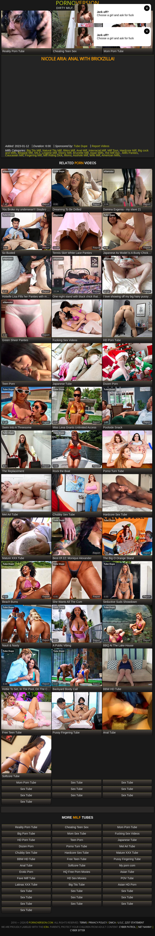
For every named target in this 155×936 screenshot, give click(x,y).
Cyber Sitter (77, 930)
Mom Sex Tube (76, 833)
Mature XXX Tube (127, 852)
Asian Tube (127, 871)
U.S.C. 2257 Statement (131, 922)
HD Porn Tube (26, 840)
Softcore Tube (76, 865)
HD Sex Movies (76, 878)
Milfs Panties (130, 152)
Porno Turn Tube (76, 846)
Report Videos (100, 146)
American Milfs (111, 155)
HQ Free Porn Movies (76, 871)
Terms (83, 922)
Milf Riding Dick (52, 155)
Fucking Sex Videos (127, 833)
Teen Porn (76, 840)
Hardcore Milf (128, 150)
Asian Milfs (96, 152)
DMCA (112, 922)
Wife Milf (95, 155)
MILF (37, 152)
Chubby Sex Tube (26, 852)
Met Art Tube (127, 846)
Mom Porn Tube (26, 782)
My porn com (127, 865)
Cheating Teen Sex (77, 827)
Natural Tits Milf (52, 150)
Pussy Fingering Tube (127, 859)
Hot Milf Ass (113, 152)
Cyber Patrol (127, 927)
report (46, 204)
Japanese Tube (127, 840)
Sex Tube (77, 782)
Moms (68, 155)
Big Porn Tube (26, 833)
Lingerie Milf (49, 152)
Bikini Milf (69, 150)
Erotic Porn (26, 871)
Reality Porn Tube (26, 827)
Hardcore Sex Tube (77, 852)
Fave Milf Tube (26, 878)
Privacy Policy (98, 922)
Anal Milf (81, 150)
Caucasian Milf (14, 155)
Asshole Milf (80, 155)
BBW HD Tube (26, 859)
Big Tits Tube (77, 884)
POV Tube (127, 878)
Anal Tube (26, 865)
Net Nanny (145, 927)
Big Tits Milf (34, 150)
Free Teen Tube (77, 859)
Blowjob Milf (25, 152)
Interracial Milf (97, 150)
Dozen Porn (26, 846)
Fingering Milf (33, 155)
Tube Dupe (81, 146)
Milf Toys (112, 150)
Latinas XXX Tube (26, 884)
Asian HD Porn (127, 884)
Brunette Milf (81, 152)
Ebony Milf (64, 152)
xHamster (8, 171)
